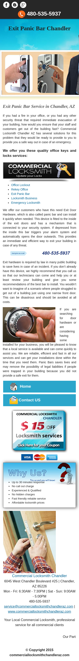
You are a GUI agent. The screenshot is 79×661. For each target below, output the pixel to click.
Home (20, 386)
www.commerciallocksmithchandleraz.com (39, 611)
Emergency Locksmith (25, 202)
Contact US (24, 400)
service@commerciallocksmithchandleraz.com (38, 606)
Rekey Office (19, 189)
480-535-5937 (39, 14)
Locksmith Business (24, 198)
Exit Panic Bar (20, 194)
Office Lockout (20, 185)
